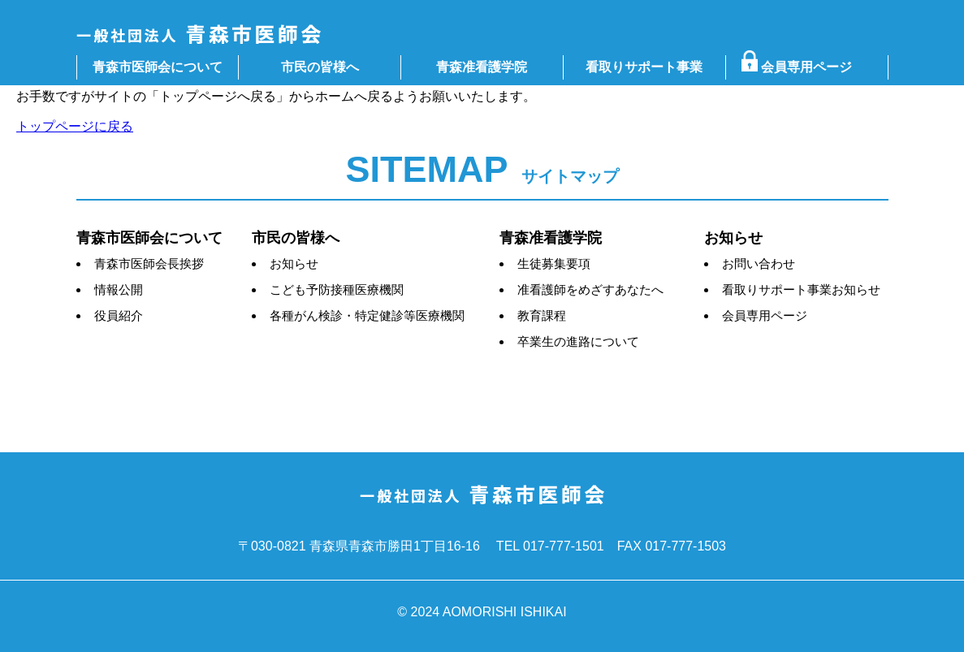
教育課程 (541, 315)
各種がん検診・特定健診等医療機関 (367, 315)
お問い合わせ (758, 263)
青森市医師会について (158, 67)
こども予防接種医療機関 (337, 289)
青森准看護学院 (481, 67)
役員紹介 (118, 315)
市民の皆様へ (320, 67)
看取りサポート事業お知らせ (801, 289)
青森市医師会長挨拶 (149, 263)
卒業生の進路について (578, 341)
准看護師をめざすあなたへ (590, 289)
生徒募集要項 (553, 263)
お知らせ (294, 263)
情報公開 (118, 289)
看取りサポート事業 (644, 67)
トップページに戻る (74, 126)
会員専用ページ (803, 67)
